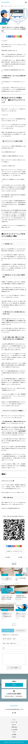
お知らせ (14, 724)
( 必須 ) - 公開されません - (10, 643)
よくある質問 (14, 729)
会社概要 (14, 734)
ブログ (14, 732)
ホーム (14, 719)
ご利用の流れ (14, 727)
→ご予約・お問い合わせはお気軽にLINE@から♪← (13, 516)
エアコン (3, 23)
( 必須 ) (9, 638)
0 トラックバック (20, 630)
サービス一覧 (14, 722)
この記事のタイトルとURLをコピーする (14, 551)
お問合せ (14, 684)
